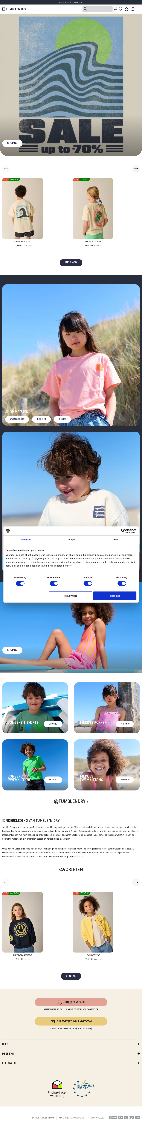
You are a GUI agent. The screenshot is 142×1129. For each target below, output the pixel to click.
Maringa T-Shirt (93, 244)
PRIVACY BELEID (96, 1118)
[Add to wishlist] (41, 180)
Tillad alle (115, 595)
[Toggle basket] (126, 9)
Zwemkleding (17, 419)
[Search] (97, 9)
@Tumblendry (70, 801)
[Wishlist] (120, 9)
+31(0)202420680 (71, 1002)
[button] (136, 168)
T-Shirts (41, 419)
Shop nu (12, 650)
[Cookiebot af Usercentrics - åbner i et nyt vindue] (123, 531)
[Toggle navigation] (137, 9)
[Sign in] (116, 9)
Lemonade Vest (93, 957)
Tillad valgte (70, 595)
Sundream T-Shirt (22, 244)
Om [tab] (116, 539)
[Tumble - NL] (14, 9)
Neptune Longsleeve (22, 957)
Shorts (62, 419)
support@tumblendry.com (71, 1021)
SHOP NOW (71, 262)
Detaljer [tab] (71, 539)
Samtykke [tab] (26, 539)
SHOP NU (12, 143)
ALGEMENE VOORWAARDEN (71, 1118)
